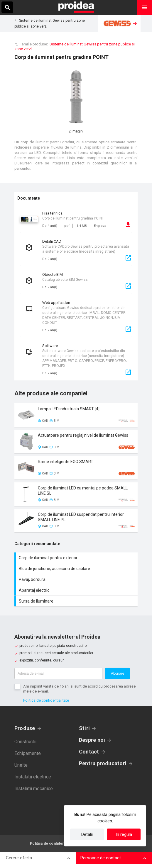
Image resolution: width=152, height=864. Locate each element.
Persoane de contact (100, 857)
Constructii (25, 741)
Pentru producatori (102, 763)
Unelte (21, 765)
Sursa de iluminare (77, 601)
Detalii (87, 834)
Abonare (117, 673)
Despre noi (92, 740)
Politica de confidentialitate (46, 700)
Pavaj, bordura (77, 579)
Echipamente (27, 753)
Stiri (84, 728)
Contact (89, 752)
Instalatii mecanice (33, 788)
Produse (24, 728)
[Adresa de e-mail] (58, 673)
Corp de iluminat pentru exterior (77, 557)
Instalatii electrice (32, 777)
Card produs (76, 415)
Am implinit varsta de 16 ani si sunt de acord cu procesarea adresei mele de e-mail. (79, 688)
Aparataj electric (77, 590)
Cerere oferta (19, 857)
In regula (124, 834)
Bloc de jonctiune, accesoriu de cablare (77, 568)
